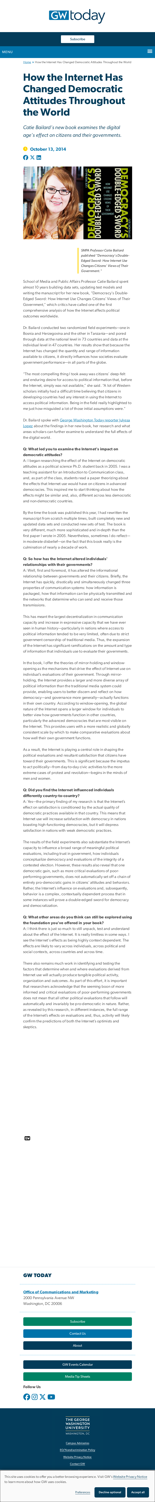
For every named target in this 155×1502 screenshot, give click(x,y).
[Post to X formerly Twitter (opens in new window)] (32, 158)
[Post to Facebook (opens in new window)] (26, 158)
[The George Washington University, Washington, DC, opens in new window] (78, 1425)
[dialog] (77, 1486)
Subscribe (77, 39)
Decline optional (110, 1492)
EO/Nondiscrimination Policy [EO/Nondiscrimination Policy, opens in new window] (77, 1450)
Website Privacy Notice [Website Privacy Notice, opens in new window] (77, 1457)
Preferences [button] (82, 1492)
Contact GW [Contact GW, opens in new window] (77, 1464)
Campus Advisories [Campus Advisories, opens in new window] (77, 1443)
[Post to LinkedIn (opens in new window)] (39, 158)
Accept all (138, 1492)
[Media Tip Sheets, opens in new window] (77, 1376)
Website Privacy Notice (130, 1476)
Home (27, 62)
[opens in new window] (27, 1400)
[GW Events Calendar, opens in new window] (77, 1364)
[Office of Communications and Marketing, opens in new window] (61, 1292)
